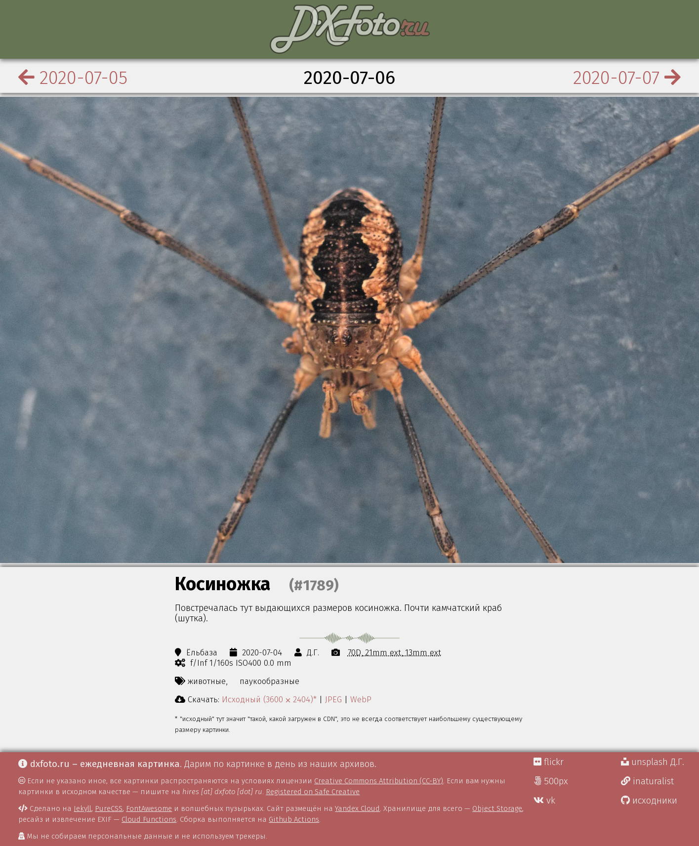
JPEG (333, 699)
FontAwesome (149, 808)
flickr (549, 762)
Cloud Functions (149, 819)
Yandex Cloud (357, 808)
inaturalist (647, 781)
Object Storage (497, 808)
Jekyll (82, 808)
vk (544, 800)
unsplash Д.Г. (652, 762)
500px (551, 781)
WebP (360, 699)
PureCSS (109, 808)
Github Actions (294, 819)
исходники (649, 800)
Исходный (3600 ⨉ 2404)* (269, 699)
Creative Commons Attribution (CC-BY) (378, 780)
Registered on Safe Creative (313, 791)
